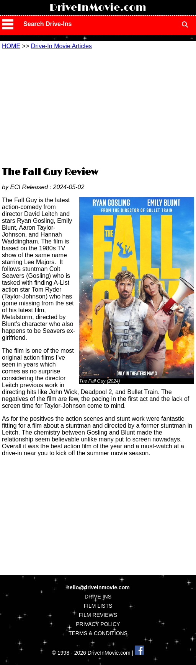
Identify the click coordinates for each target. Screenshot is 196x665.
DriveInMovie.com (97, 8)
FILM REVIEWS (98, 615)
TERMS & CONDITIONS (98, 633)
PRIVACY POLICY (98, 624)
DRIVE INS (98, 597)
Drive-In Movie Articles (61, 46)
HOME (11, 46)
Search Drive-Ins (47, 24)
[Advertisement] (99, 107)
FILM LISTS (98, 606)
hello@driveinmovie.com (97, 587)
